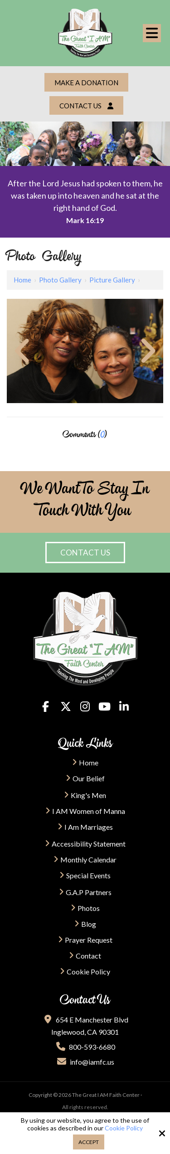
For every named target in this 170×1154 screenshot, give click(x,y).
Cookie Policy (124, 1128)
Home (22, 280)
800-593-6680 (85, 1046)
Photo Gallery (60, 280)
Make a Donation (86, 82)
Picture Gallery (112, 280)
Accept (88, 1142)
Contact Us (86, 106)
